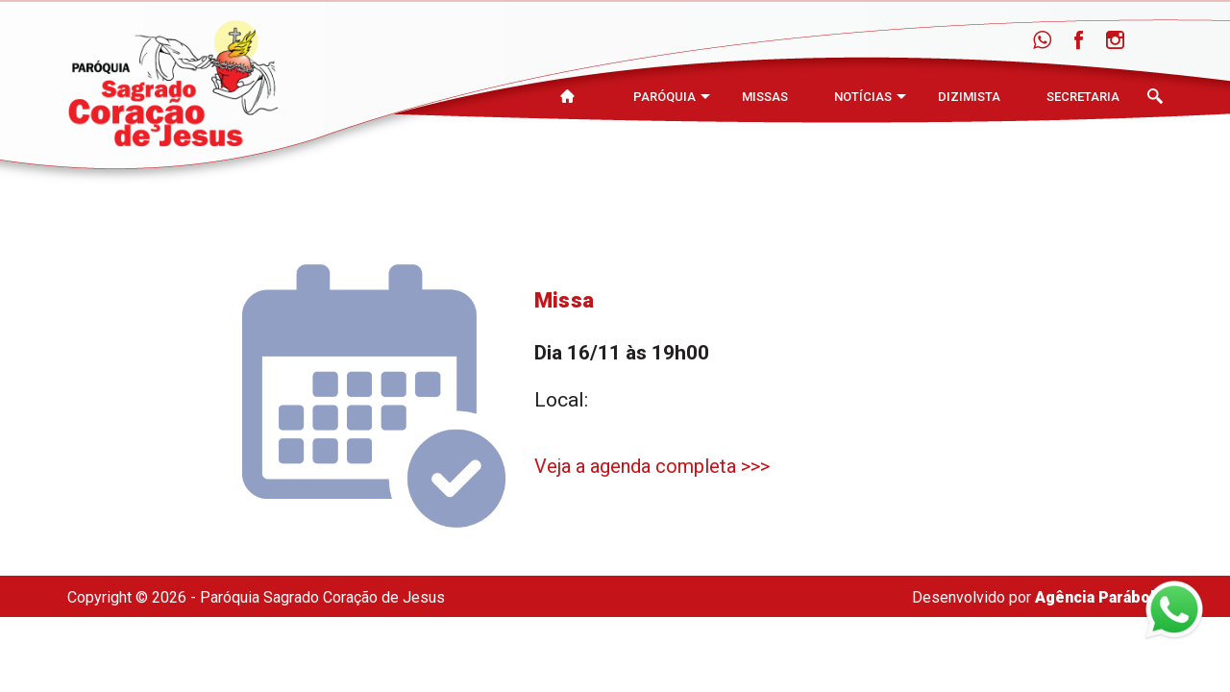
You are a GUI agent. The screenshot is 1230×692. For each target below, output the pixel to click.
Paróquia (664, 96)
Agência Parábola (1099, 597)
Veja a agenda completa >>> (652, 466)
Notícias (863, 96)
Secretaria (1082, 96)
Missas (765, 96)
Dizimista (969, 96)
